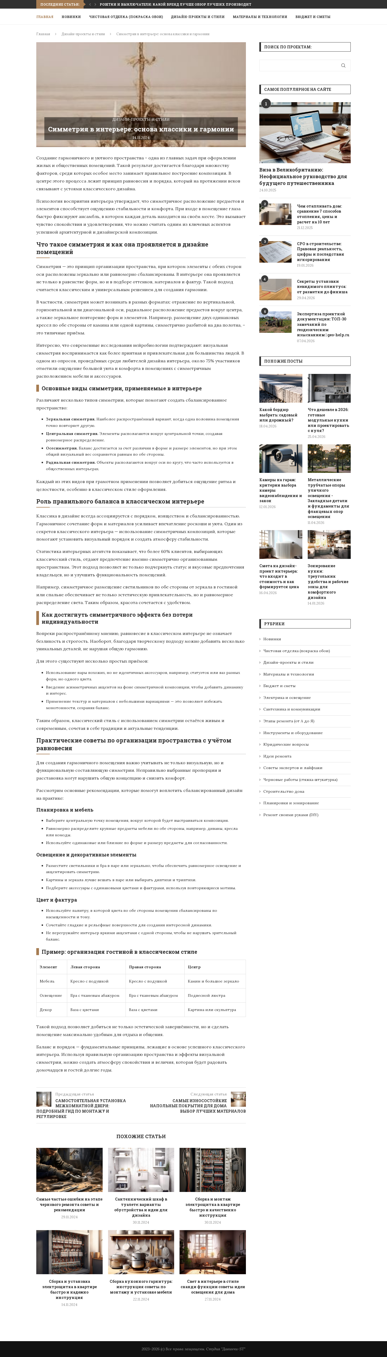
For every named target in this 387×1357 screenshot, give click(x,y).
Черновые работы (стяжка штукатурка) (300, 779)
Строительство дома (283, 791)
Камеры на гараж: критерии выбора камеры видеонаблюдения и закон (280, 490)
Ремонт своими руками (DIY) (290, 814)
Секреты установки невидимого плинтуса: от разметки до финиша (322, 286)
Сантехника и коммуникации (291, 709)
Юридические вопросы (286, 744)
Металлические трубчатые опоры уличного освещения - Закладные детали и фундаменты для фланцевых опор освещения (328, 498)
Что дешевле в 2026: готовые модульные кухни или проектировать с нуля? (328, 420)
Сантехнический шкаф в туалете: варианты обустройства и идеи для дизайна (141, 1207)
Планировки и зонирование (291, 803)
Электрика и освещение (287, 697)
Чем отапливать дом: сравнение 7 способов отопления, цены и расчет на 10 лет (319, 213)
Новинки (71, 17)
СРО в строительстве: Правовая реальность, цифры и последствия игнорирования (320, 251)
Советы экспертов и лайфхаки (292, 767)
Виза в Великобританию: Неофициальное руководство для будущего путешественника (303, 176)
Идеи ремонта (277, 756)
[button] (90, 4)
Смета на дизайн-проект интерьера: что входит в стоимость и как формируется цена (279, 576)
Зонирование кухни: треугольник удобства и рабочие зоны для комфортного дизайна (328, 581)
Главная (44, 17)
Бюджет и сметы (313, 17)
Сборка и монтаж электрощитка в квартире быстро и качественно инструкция (212, 1207)
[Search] (348, 16)
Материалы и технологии (260, 17)
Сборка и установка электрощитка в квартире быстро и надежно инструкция (69, 1289)
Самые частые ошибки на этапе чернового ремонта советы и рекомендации (69, 1204)
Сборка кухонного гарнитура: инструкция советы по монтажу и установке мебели (141, 1287)
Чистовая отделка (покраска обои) (126, 17)
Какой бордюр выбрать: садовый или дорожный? (278, 415)
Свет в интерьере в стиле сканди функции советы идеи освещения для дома (213, 1287)
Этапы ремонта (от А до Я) (288, 721)
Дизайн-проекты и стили (198, 17)
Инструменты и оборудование (293, 732)
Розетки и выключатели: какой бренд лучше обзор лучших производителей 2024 (184, 4)
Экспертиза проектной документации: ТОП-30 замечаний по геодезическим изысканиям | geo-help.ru (323, 324)
